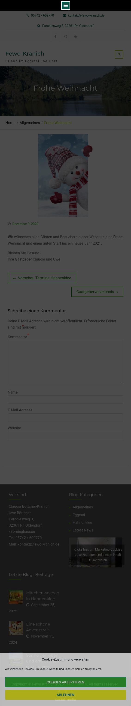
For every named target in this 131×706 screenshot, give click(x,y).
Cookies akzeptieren (65, 682)
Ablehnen (65, 695)
